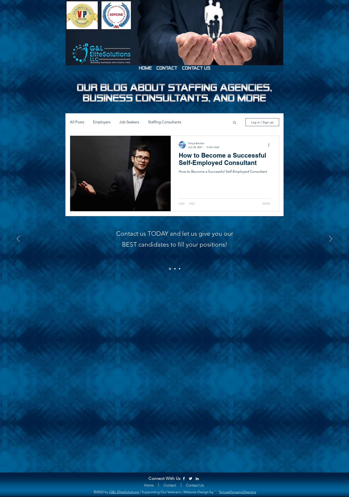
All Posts (77, 122)
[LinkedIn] (197, 478)
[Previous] (18, 239)
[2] (175, 269)
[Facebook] (184, 478)
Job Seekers (129, 122)
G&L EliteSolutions (124, 492)
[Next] (330, 239)
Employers (101, 122)
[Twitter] (190, 478)
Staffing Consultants (164, 122)
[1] (170, 269)
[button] (234, 122)
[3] (179, 269)
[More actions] (270, 145)
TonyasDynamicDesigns (237, 492)
